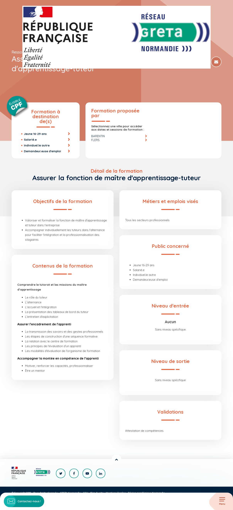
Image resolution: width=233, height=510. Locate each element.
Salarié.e (30, 139)
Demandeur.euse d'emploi (42, 151)
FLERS (95, 140)
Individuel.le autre (37, 145)
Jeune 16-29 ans (35, 133)
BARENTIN (98, 136)
